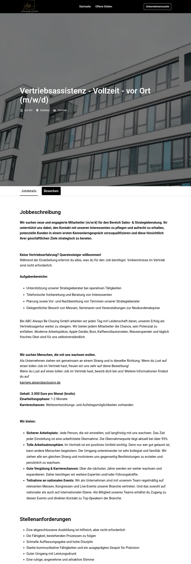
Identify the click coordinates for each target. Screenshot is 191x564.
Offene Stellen (103, 6)
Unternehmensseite (157, 6)
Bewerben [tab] (51, 191)
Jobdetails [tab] (29, 191)
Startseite (85, 6)
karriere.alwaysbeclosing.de (40, 382)
